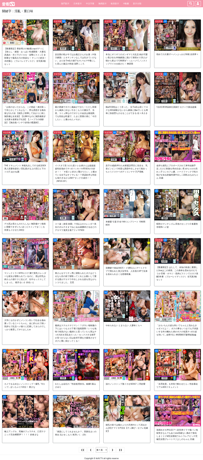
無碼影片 (102, 3)
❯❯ (120, 450)
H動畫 (126, 3)
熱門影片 (65, 3)
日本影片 (78, 3)
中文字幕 (90, 3)
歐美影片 (115, 3)
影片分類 (137, 3)
